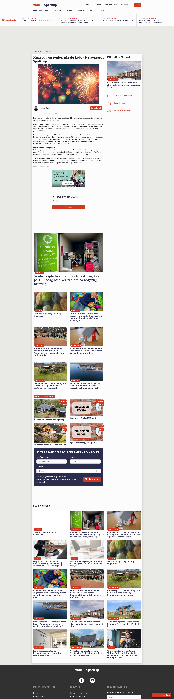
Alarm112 (37, 10)
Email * (73, 457)
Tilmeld (137, 5)
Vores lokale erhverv (78, 696)
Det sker (68, 10)
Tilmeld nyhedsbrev (162, 695)
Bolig (47, 10)
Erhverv (57, 10)
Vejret (101, 10)
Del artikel (96, 108)
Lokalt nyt (81, 10)
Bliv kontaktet (92, 479)
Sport (92, 10)
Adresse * (40, 467)
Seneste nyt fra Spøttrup (79, 693)
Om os (35, 693)
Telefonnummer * (43, 457)
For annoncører (39, 696)
